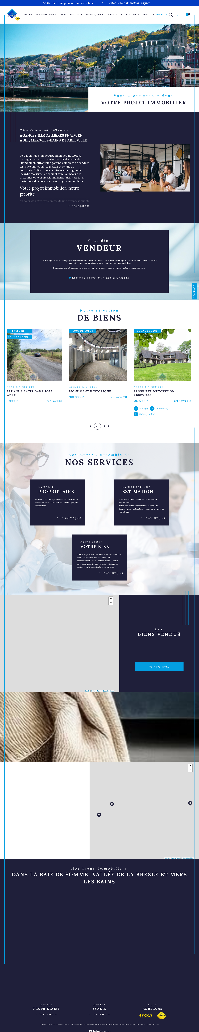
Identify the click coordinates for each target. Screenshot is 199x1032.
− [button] (111, 604)
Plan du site (106, 1025)
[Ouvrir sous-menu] (46, 15)
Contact (194, 291)
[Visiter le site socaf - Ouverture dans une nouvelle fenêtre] (145, 1017)
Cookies (156, 1025)
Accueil (28, 15)
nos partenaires (135, 1025)
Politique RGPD (147, 1025)
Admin (127, 1025)
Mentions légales (117, 1025)
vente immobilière (35, 166)
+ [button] (111, 600)
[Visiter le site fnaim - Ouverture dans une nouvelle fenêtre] (161, 1016)
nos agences (132, 15)
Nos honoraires (95, 1025)
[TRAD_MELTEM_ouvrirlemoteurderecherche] (164, 14)
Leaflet (87, 692)
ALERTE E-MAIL (115, 15)
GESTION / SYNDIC (95, 15)
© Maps (95, 692)
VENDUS (52, 15)
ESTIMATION (76, 15)
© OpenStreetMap (107, 692)
